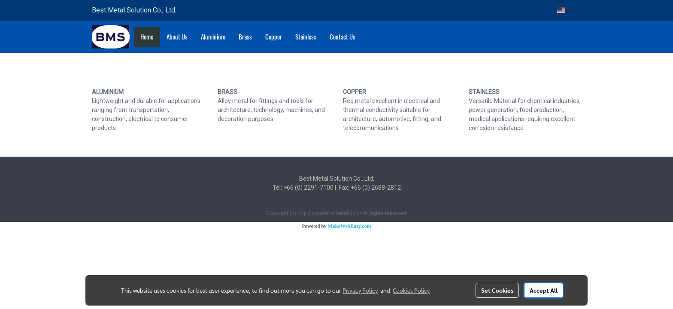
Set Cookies (497, 290)
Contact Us (342, 37)
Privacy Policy (360, 290)
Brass (245, 37)
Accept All (544, 290)
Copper (273, 37)
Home (146, 37)
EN (566, 10)
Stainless (305, 37)
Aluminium (213, 37)
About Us (177, 37)
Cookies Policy (411, 290)
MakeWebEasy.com (349, 226)
